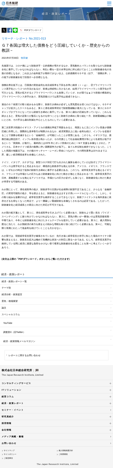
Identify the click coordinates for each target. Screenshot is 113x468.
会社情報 (6, 430)
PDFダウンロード (32, 30)
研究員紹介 (8, 416)
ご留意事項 (8, 458)
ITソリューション (11, 390)
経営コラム (8, 396)
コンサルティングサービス (16, 383)
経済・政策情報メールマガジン (19, 341)
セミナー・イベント (13, 410)
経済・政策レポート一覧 (14, 281)
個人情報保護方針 (66, 450)
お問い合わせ (9, 443)
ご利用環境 (63, 454)
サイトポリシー (10, 454)
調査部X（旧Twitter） (14, 332)
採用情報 (6, 423)
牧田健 (24, 58)
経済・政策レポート (13, 403)
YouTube (7, 323)
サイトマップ (9, 450)
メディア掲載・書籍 (13, 436)
